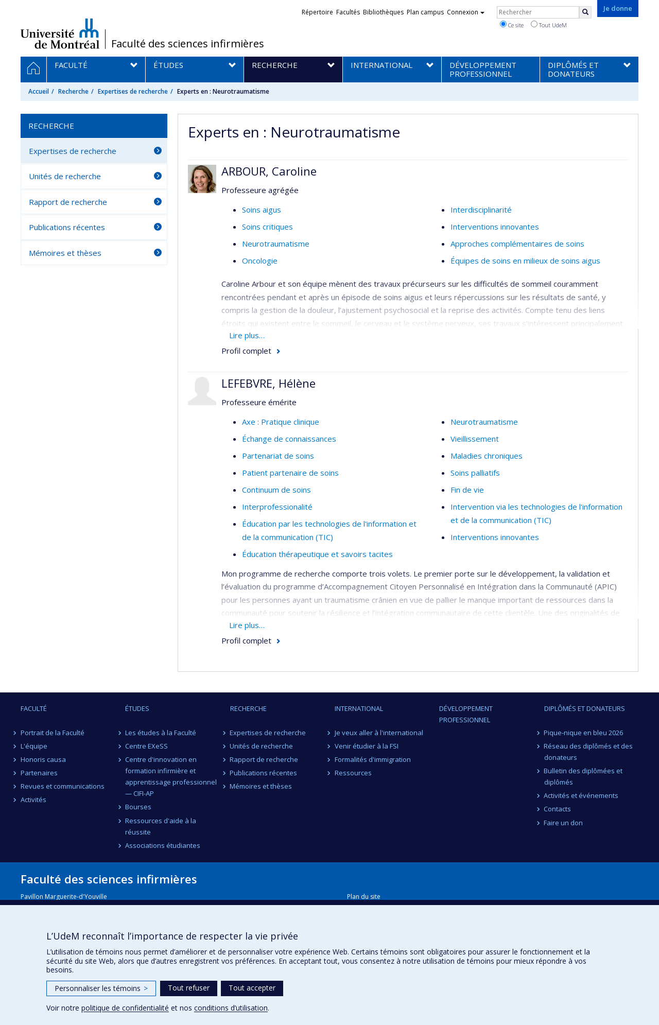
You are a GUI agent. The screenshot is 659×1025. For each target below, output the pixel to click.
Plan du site (363, 896)
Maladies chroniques (486, 455)
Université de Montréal (60, 33)
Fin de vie (467, 489)
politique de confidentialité (125, 1008)
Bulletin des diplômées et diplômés (583, 776)
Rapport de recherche (68, 202)
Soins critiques (267, 226)
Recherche (73, 91)
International (359, 708)
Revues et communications (63, 786)
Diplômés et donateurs (584, 708)
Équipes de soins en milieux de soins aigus (525, 260)
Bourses (138, 806)
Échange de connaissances (289, 438)
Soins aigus (261, 209)
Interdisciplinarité (481, 209)
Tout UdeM (549, 25)
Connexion (465, 12)
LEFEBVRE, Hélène (268, 383)
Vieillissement (474, 438)
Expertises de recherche (133, 91)
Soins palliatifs (475, 472)
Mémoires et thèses (65, 253)
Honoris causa (43, 759)
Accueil (38, 91)
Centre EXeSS (146, 746)
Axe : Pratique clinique (280, 421)
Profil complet (246, 350)
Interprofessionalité (277, 506)
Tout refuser (189, 988)
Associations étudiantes (162, 845)
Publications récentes (67, 227)
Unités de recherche (65, 176)
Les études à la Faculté (160, 732)
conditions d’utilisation (231, 1008)
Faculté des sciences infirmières (187, 44)
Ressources (353, 772)
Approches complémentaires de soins (517, 243)
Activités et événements (581, 795)
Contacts (557, 808)
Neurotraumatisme (275, 243)
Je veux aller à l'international (379, 732)
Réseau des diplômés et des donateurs (588, 751)
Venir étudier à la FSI (366, 746)
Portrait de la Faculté (52, 732)
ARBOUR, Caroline (269, 171)
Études (137, 708)
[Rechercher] (585, 12)
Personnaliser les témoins (101, 988)
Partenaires (39, 772)
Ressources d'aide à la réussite (160, 826)
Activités (33, 799)
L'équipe (34, 746)
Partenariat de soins (278, 455)
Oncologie (260, 260)
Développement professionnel (466, 714)
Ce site (512, 25)
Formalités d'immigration (373, 759)
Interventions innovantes (494, 226)
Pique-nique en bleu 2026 (583, 732)
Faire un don (563, 822)
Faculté (34, 708)
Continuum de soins (276, 489)
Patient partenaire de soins (290, 472)
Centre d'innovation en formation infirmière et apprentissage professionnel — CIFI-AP (171, 776)
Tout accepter (252, 988)
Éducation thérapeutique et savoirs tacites (317, 554)
